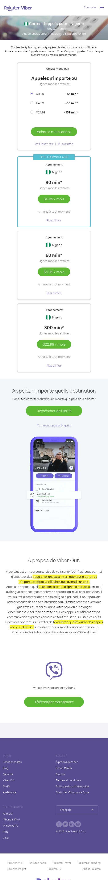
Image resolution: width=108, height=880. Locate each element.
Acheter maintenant (54, 131)
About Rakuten (92, 869)
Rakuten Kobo (37, 862)
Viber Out (8, 780)
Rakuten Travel (62, 862)
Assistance (9, 792)
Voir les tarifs (44, 144)
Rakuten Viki (14, 862)
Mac (5, 831)
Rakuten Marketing (89, 862)
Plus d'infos (65, 144)
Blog (5, 768)
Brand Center (64, 768)
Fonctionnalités (12, 762)
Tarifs (6, 786)
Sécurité (8, 774)
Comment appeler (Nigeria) (54, 425)
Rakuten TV (54, 869)
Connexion (90, 7)
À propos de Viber (67, 762)
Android (8, 813)
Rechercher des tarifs (54, 411)
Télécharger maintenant (54, 702)
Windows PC (10, 825)
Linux (6, 837)
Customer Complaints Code (72, 792)
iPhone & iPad (11, 819)
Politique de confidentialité (72, 786)
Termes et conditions (68, 780)
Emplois (60, 774)
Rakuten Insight (16, 869)
